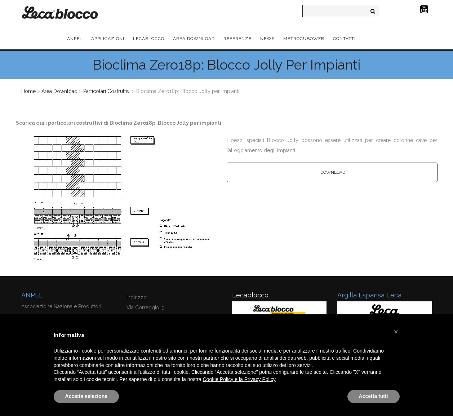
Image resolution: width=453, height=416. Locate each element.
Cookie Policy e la (223, 379)
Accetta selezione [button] (86, 396)
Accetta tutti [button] (373, 396)
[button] (396, 331)
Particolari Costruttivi (106, 91)
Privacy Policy (260, 379)
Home (28, 91)
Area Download (59, 91)
